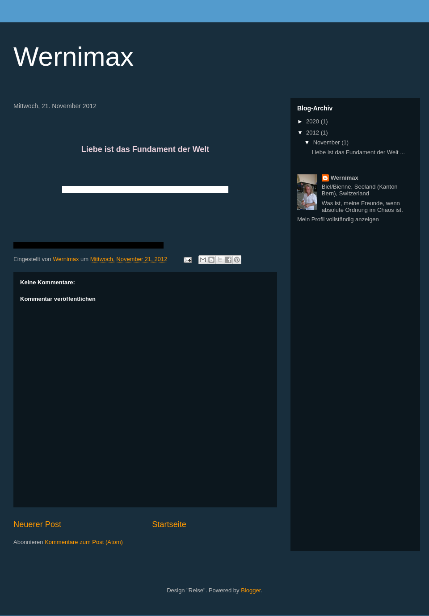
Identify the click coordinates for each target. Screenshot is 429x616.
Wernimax (73, 57)
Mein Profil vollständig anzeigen (338, 219)
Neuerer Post (37, 524)
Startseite (169, 524)
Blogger (251, 590)
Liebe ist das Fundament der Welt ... (358, 152)
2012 (313, 132)
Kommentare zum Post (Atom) (84, 542)
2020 (313, 121)
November (327, 142)
